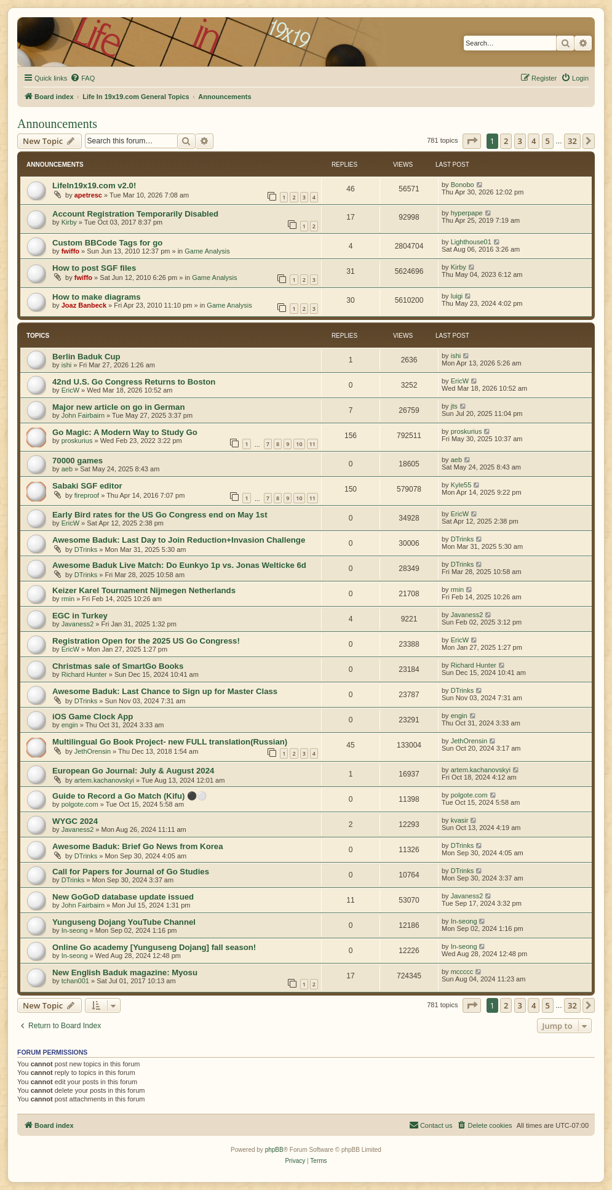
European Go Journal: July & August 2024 (133, 770)
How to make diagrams (96, 296)
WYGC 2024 (75, 821)
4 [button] (533, 140)
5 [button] (548, 140)
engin (70, 725)
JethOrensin (92, 751)
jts (454, 406)
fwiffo (70, 251)
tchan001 (75, 980)
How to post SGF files (94, 268)
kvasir (460, 820)
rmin (68, 598)
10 (299, 444)
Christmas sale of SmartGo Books (117, 666)
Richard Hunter (84, 674)
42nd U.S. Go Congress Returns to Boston (133, 381)
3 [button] (520, 140)
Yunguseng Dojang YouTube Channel (124, 922)
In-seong (75, 930)
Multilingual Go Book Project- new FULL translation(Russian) (169, 741)
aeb (67, 469)
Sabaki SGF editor (87, 485)
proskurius (77, 440)
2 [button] (506, 140)
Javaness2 (78, 624)
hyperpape (467, 213)
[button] (472, 141)
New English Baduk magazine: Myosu (124, 972)
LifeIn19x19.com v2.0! (94, 185)
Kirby (69, 222)
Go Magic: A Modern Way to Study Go (124, 432)
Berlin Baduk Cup (86, 356)
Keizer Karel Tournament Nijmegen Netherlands (144, 590)
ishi (67, 365)
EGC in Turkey (80, 615)
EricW (70, 390)
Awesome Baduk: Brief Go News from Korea (137, 846)
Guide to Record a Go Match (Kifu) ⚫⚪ (129, 796)
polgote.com (80, 804)
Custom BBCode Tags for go (107, 242)
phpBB (274, 1149)
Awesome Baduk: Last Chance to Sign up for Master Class (164, 691)
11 (312, 444)
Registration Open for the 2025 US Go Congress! (146, 640)
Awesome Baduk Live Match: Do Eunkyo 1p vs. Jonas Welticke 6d (179, 565)
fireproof (86, 495)
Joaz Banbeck (84, 305)
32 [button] (572, 140)
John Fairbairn (83, 415)
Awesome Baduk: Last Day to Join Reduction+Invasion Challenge (178, 540)
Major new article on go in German (118, 407)
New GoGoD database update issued (123, 896)
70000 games (77, 460)
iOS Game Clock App (92, 716)
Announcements (57, 123)
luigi (457, 296)
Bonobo (462, 184)
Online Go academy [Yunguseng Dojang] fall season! (154, 947)
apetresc (88, 195)
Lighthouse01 (471, 242)
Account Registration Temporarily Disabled (135, 213)
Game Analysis (207, 251)
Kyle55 (461, 485)
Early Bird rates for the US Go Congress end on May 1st (160, 514)
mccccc (462, 971)
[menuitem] (82, 78)
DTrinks (85, 549)
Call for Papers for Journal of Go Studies (130, 871)
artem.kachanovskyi (104, 780)
